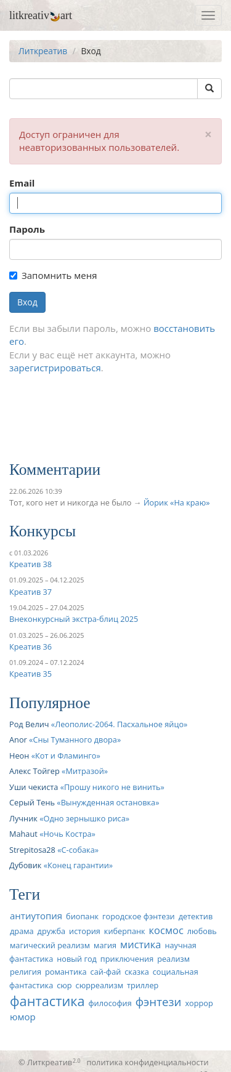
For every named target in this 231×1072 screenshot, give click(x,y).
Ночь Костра (67, 833)
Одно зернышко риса (85, 818)
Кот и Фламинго (65, 755)
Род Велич (29, 724)
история (84, 931)
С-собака (78, 849)
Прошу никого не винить (112, 786)
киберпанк (124, 931)
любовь (202, 931)
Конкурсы (42, 531)
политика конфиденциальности (148, 1062)
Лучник (23, 818)
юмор (23, 1016)
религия (25, 971)
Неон (19, 755)
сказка (136, 971)
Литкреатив (42, 51)
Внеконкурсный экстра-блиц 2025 (73, 618)
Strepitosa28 (32, 849)
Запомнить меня (53, 275)
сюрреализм (99, 985)
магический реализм (50, 945)
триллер (142, 985)
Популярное (50, 703)
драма (22, 931)
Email (21, 183)
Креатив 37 (30, 591)
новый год (77, 958)
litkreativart (40, 15)
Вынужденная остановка (108, 802)
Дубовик (25, 865)
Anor (18, 739)
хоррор (199, 1003)
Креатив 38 (30, 564)
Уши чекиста (33, 786)
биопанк (82, 916)
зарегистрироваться (55, 367)
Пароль (27, 229)
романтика (66, 971)
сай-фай (106, 971)
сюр (64, 985)
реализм (173, 958)
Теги (24, 894)
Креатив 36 (30, 646)
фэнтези (159, 1001)
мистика (140, 944)
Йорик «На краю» (177, 502)
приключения (126, 958)
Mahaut (23, 833)
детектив (196, 916)
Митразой (84, 770)
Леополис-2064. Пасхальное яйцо (119, 724)
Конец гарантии (78, 865)
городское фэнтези (138, 916)
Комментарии (54, 469)
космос (166, 930)
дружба (52, 931)
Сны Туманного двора (75, 739)
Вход (27, 302)
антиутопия (36, 915)
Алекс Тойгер (34, 770)
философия (109, 1003)
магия (105, 945)
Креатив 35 (30, 673)
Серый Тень (32, 802)
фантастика (47, 1001)
